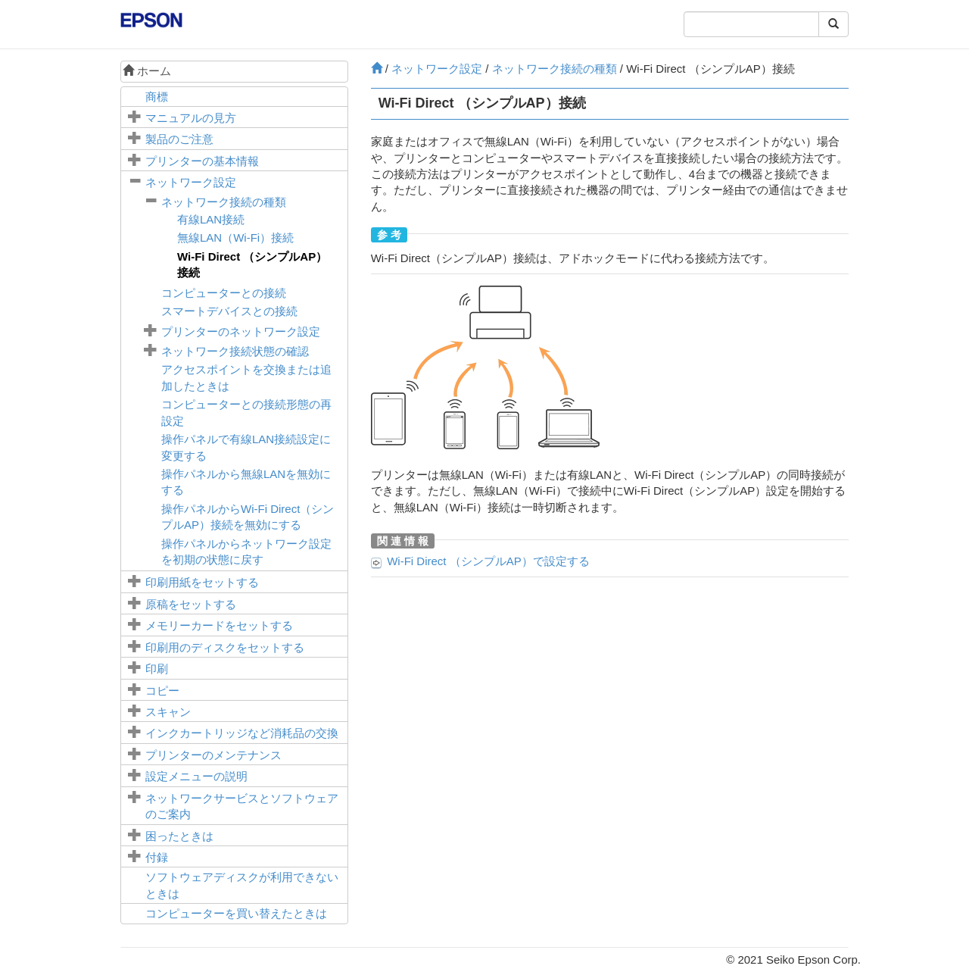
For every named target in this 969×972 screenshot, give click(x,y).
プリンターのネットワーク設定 (240, 331)
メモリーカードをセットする (219, 625)
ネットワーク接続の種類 (223, 201)
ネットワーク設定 (190, 182)
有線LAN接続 (211, 219)
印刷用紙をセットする (202, 582)
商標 (156, 96)
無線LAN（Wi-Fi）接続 (235, 237)
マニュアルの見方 (190, 117)
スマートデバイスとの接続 (229, 311)
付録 (156, 857)
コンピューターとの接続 (223, 292)
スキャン (168, 711)
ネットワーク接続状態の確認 (235, 351)
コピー (162, 690)
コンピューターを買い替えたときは (236, 913)
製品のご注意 (179, 139)
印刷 (156, 668)
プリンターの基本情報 (202, 161)
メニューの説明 (196, 776)
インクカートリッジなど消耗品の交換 (241, 733)
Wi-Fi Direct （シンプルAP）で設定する (488, 561)
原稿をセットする (190, 604)
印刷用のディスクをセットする (224, 647)
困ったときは (179, 836)
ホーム (147, 70)
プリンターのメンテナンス (213, 755)
